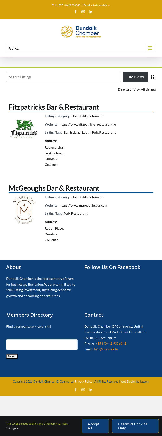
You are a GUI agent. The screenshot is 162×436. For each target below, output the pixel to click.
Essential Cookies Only (132, 426)
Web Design (128, 381)
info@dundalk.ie (106, 349)
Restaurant (107, 132)
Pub (95, 132)
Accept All (93, 426)
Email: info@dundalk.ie (97, 5)
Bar (66, 132)
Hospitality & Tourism (87, 116)
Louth (86, 132)
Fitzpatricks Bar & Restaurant (54, 107)
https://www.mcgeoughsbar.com (83, 205)
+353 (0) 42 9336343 (111, 343)
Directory (124, 89)
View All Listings (145, 89)
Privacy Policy (83, 381)
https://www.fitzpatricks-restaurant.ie (88, 124)
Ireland (75, 132)
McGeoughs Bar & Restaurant (54, 188)
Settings (12, 428)
